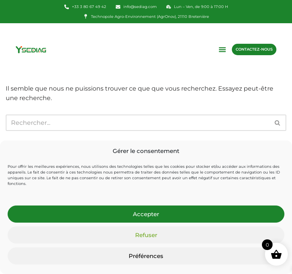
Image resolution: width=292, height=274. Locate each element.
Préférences (146, 256)
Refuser (146, 235)
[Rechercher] (137, 123)
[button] (222, 49)
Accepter (146, 214)
